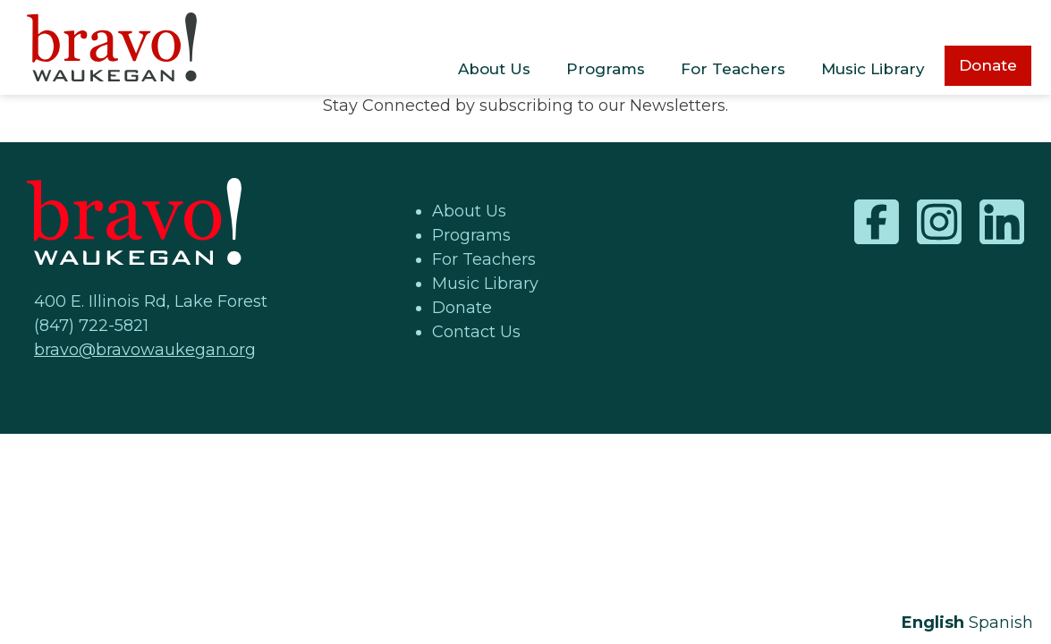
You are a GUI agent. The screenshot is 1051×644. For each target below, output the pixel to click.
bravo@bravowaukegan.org (145, 350)
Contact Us (476, 332)
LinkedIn (1001, 221)
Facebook (876, 221)
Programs (605, 69)
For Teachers (733, 69)
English (933, 622)
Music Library (873, 69)
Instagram (939, 221)
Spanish (1001, 622)
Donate (988, 65)
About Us (494, 69)
